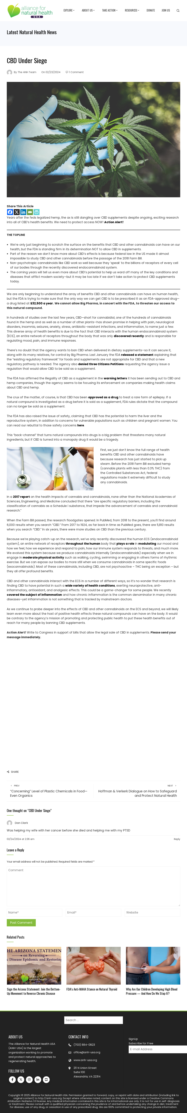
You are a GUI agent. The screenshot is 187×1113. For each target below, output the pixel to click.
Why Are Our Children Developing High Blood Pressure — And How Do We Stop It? (151, 991)
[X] (17, 212)
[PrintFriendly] (37, 212)
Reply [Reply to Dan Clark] (177, 839)
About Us (88, 10)
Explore (69, 10)
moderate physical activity (43, 557)
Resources (132, 10)
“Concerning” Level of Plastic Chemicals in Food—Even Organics (50, 791)
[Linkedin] (23, 212)
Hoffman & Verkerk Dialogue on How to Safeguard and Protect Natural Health (137, 791)
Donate (151, 10)
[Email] (30, 212)
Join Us (166, 10)
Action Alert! (114, 222)
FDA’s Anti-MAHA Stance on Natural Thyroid (91, 989)
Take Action (110, 10)
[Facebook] (10, 212)
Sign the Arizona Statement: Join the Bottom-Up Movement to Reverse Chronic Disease (33, 991)
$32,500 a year (41, 303)
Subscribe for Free (141, 1043)
